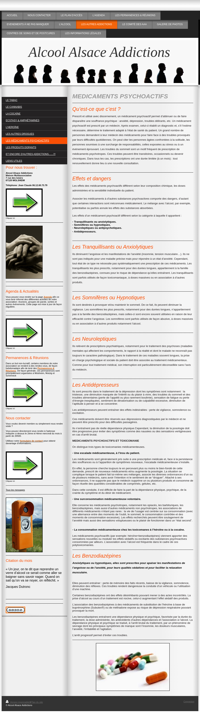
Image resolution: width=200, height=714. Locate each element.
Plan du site (37, 702)
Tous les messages (15, 490)
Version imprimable (18, 702)
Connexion (188, 701)
